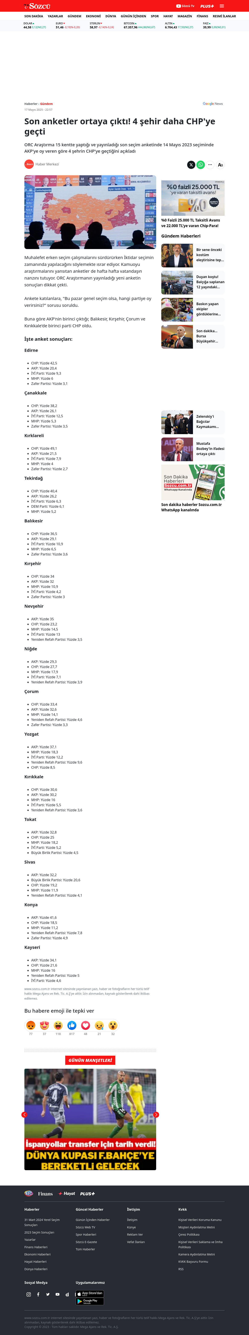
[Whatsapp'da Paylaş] (200, 165)
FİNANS (202, 16)
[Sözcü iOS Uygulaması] (90, 1293)
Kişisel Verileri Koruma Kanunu (200, 1220)
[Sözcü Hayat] (66, 1193)
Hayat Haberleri (35, 1262)
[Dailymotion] (67, 1294)
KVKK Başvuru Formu (193, 1262)
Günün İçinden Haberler (93, 1220)
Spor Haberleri (86, 1234)
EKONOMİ (93, 16)
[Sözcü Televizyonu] (28, 1193)
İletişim (133, 1209)
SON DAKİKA (33, 16)
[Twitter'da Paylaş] (191, 165)
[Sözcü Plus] (87, 1193)
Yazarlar (30, 1240)
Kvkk (182, 1209)
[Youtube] (57, 1294)
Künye (131, 1227)
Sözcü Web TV (85, 1227)
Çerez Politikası (189, 1234)
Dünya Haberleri (35, 1269)
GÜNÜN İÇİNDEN (133, 16)
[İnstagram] (28, 1294)
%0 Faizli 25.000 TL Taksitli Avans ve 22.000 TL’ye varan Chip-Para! (190, 223)
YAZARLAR (55, 16)
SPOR (155, 16)
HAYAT (168, 16)
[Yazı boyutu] (220, 165)
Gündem (46, 104)
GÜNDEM (74, 16)
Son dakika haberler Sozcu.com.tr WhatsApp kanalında (191, 507)
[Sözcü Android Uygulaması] (90, 1301)
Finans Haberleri (35, 1247)
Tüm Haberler (85, 1249)
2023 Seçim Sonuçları (39, 1232)
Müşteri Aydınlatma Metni (196, 1227)
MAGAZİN (185, 16)
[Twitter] (48, 1294)
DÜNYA (110, 16)
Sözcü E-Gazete (86, 1242)
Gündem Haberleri (180, 236)
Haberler (31, 1209)
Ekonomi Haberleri (37, 1254)
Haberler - (31, 104)
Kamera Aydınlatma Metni (196, 1254)
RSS (181, 1269)
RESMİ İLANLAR (224, 16)
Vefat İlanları (136, 1242)
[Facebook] (38, 1294)
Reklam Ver (135, 1234)
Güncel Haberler (89, 1209)
